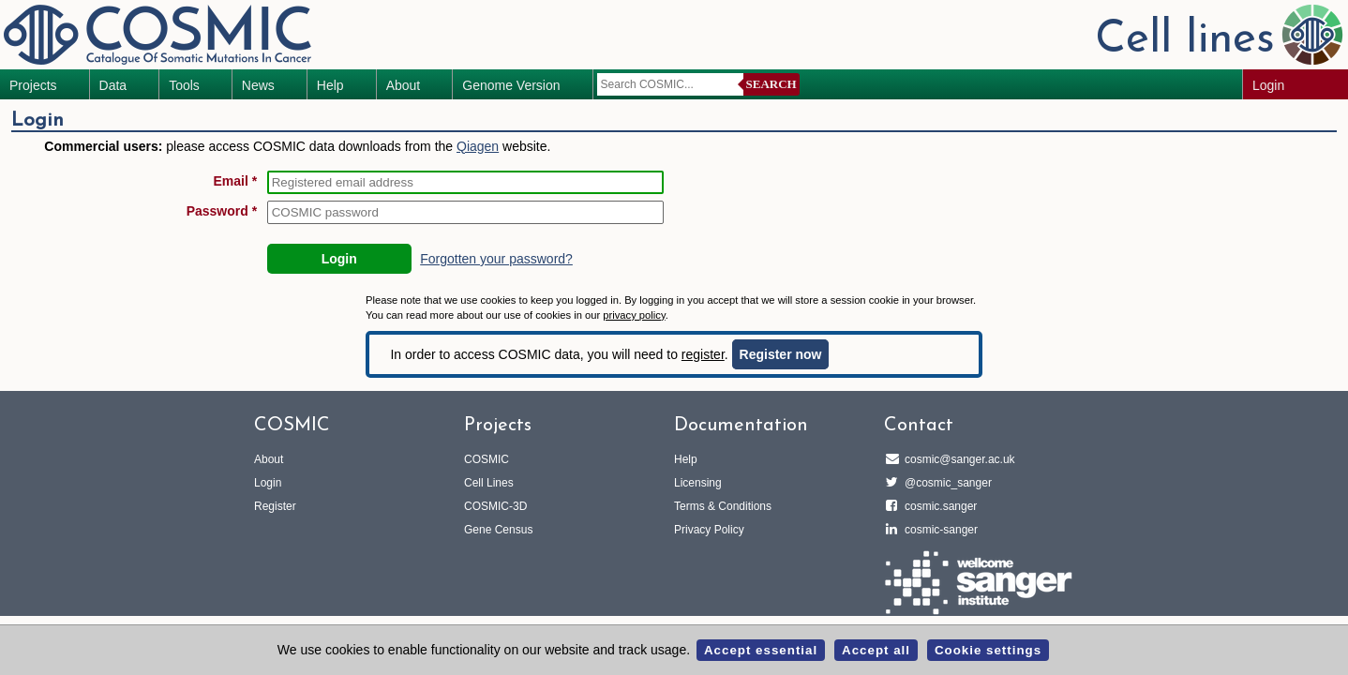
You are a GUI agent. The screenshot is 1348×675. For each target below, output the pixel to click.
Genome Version (511, 85)
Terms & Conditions (722, 506)
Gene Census (498, 529)
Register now (781, 354)
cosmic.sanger (938, 506)
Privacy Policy (709, 529)
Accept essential (760, 650)
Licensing (698, 482)
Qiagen (478, 146)
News (258, 85)
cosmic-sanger (938, 529)
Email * (235, 180)
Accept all (876, 650)
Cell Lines (489, 482)
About (403, 85)
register (703, 354)
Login (1268, 85)
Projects (33, 85)
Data (113, 85)
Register (275, 506)
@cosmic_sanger (945, 482)
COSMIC (486, 459)
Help (330, 85)
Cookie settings (988, 650)
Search (771, 84)
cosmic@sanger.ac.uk (957, 459)
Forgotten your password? (496, 258)
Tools (184, 85)
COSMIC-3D (495, 506)
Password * (222, 210)
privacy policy (634, 315)
